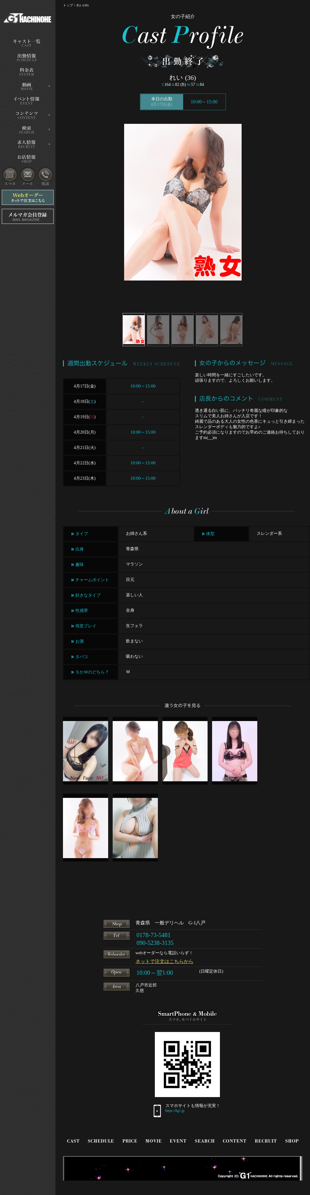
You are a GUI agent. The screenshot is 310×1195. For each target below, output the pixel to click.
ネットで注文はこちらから (164, 961)
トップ (68, 5)
